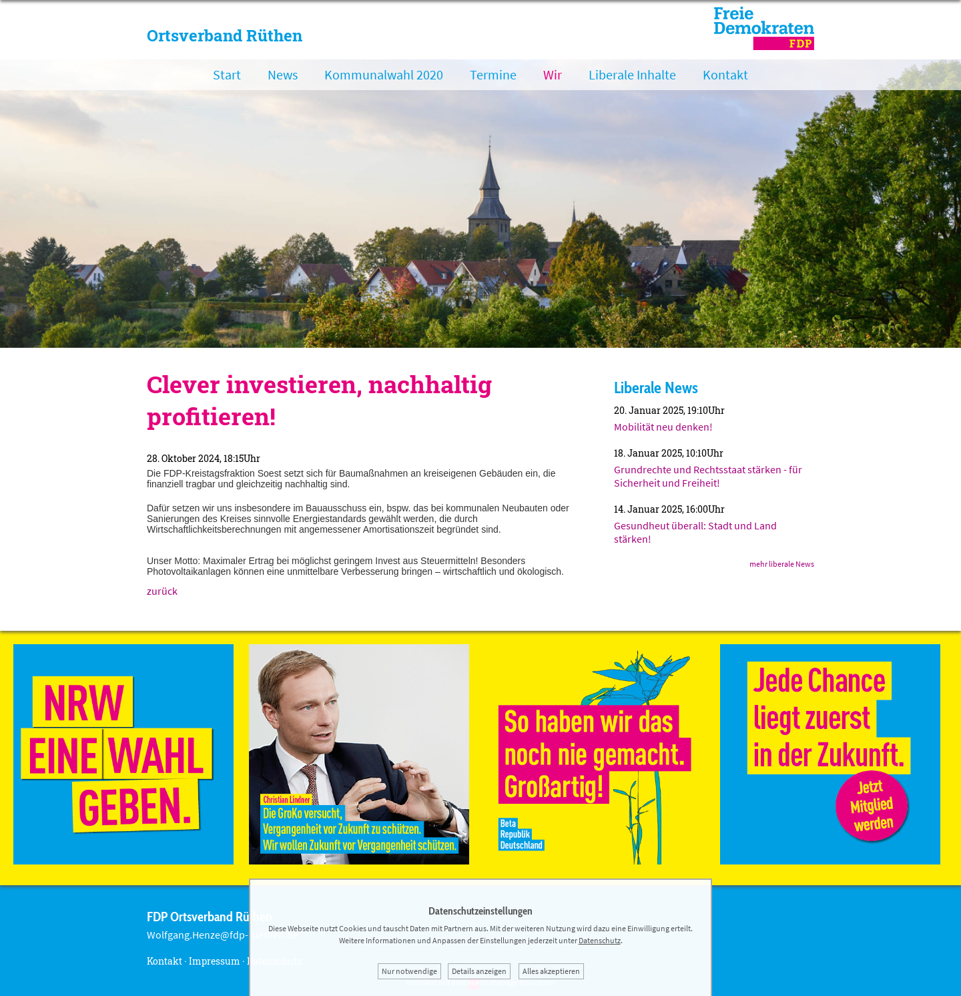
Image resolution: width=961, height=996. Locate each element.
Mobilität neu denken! (663, 426)
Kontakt (725, 74)
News (283, 74)
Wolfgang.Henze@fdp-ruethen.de (222, 934)
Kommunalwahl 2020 (383, 74)
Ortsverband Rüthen (224, 35)
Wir (552, 74)
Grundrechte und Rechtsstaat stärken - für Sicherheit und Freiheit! (708, 476)
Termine (493, 74)
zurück (162, 590)
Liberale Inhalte (632, 74)
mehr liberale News (781, 564)
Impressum (214, 961)
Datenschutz (600, 940)
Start (227, 74)
